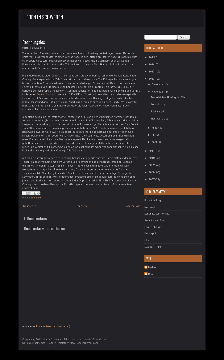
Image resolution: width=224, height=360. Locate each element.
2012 (152, 78)
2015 (152, 57)
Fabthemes (39, 343)
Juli (154, 135)
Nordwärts (150, 207)
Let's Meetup (158, 104)
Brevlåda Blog (152, 200)
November (158, 91)
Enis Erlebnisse (152, 227)
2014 (152, 64)
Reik (150, 274)
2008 (152, 172)
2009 (152, 165)
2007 (152, 179)
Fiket (147, 240)
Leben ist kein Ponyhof (157, 213)
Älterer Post (133, 206)
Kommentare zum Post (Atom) (53, 326)
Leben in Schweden (43, 17)
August (156, 127)
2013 (152, 71)
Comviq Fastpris (46, 94)
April (155, 142)
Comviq (56, 75)
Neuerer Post (30, 206)
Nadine (152, 267)
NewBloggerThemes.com (84, 343)
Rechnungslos (33, 41)
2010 (152, 158)
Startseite (82, 206)
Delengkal (150, 233)
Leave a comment (31, 197)
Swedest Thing (153, 246)
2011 (152, 151)
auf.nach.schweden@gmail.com (89, 339)
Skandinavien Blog (154, 220)
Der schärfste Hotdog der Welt (168, 97)
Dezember (158, 84)
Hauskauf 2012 (159, 118)
